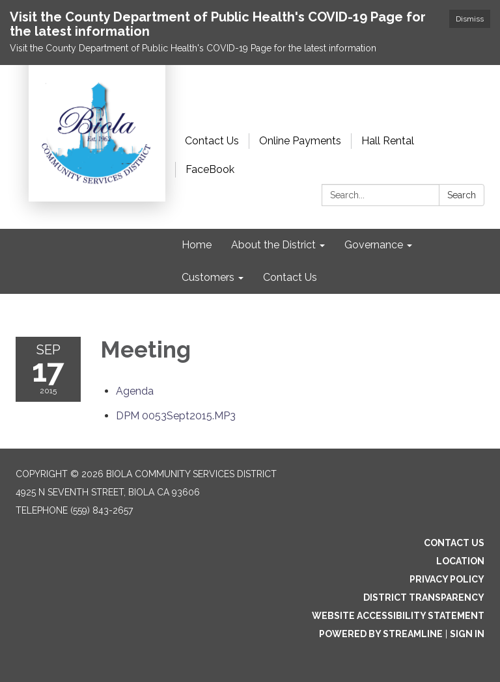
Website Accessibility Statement (398, 615)
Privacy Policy (447, 579)
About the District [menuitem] (273, 245)
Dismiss (470, 18)
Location (460, 561)
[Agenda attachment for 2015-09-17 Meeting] (135, 391)
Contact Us (212, 141)
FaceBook (210, 169)
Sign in (467, 634)
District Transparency (423, 597)
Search (461, 195)
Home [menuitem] (197, 245)
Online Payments (300, 141)
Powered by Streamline (381, 634)
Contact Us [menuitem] (290, 277)
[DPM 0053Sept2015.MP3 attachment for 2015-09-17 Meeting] (176, 416)
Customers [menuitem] (208, 277)
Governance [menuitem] (373, 245)
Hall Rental (387, 141)
